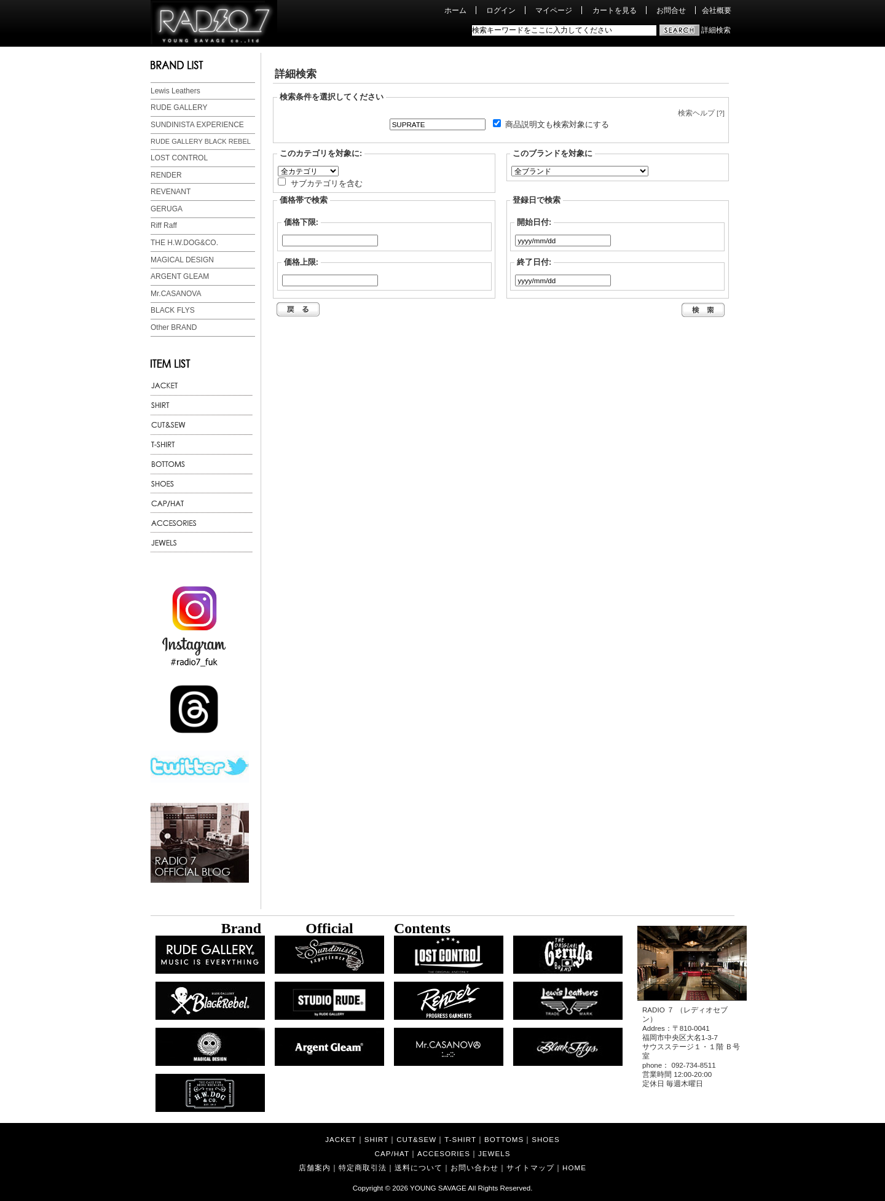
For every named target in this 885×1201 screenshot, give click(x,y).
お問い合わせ (474, 1168)
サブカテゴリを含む (327, 182)
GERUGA (167, 209)
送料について (418, 1168)
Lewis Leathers (175, 91)
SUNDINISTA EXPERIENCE (197, 124)
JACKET (340, 1139)
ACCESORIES (443, 1153)
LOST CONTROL (179, 158)
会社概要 (716, 10)
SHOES (546, 1139)
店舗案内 (315, 1168)
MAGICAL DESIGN (182, 260)
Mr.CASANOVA (176, 293)
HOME (574, 1168)
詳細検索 (716, 30)
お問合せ (671, 10)
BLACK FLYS (173, 310)
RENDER (166, 175)
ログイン (501, 10)
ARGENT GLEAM (180, 276)
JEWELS (494, 1153)
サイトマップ (530, 1168)
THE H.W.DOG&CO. (184, 242)
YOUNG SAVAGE (438, 1188)
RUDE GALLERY (179, 107)
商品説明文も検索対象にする (557, 124)
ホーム (455, 10)
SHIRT (376, 1139)
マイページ (553, 10)
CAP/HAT (392, 1153)
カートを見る (614, 10)
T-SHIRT (460, 1139)
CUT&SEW (416, 1139)
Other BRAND (174, 327)
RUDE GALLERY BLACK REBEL (201, 141)
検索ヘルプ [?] (701, 113)
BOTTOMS (504, 1139)
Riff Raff (164, 225)
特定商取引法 (363, 1168)
